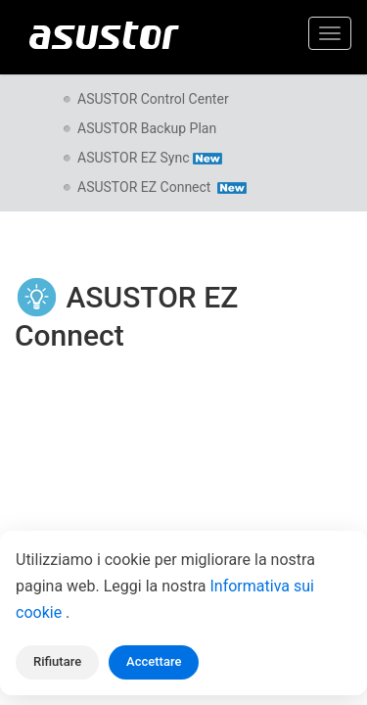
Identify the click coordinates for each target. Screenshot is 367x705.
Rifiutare (57, 661)
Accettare (153, 661)
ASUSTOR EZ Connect (162, 187)
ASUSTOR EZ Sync (149, 157)
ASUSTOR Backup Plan (146, 128)
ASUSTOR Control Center (153, 99)
